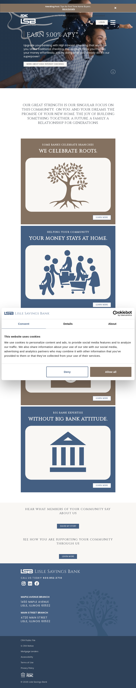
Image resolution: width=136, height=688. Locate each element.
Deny (67, 371)
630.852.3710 (52, 577)
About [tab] (112, 323)
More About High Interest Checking (45, 64)
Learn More (102, 217)
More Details (68, 9)
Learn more (102, 398)
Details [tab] (68, 323)
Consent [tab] (23, 323)
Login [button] (102, 22)
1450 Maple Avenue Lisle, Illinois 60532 (35, 603)
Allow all (110, 371)
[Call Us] (91, 22)
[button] (115, 8)
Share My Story (68, 526)
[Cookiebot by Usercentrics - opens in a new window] (115, 313)
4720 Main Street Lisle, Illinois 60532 (35, 619)
